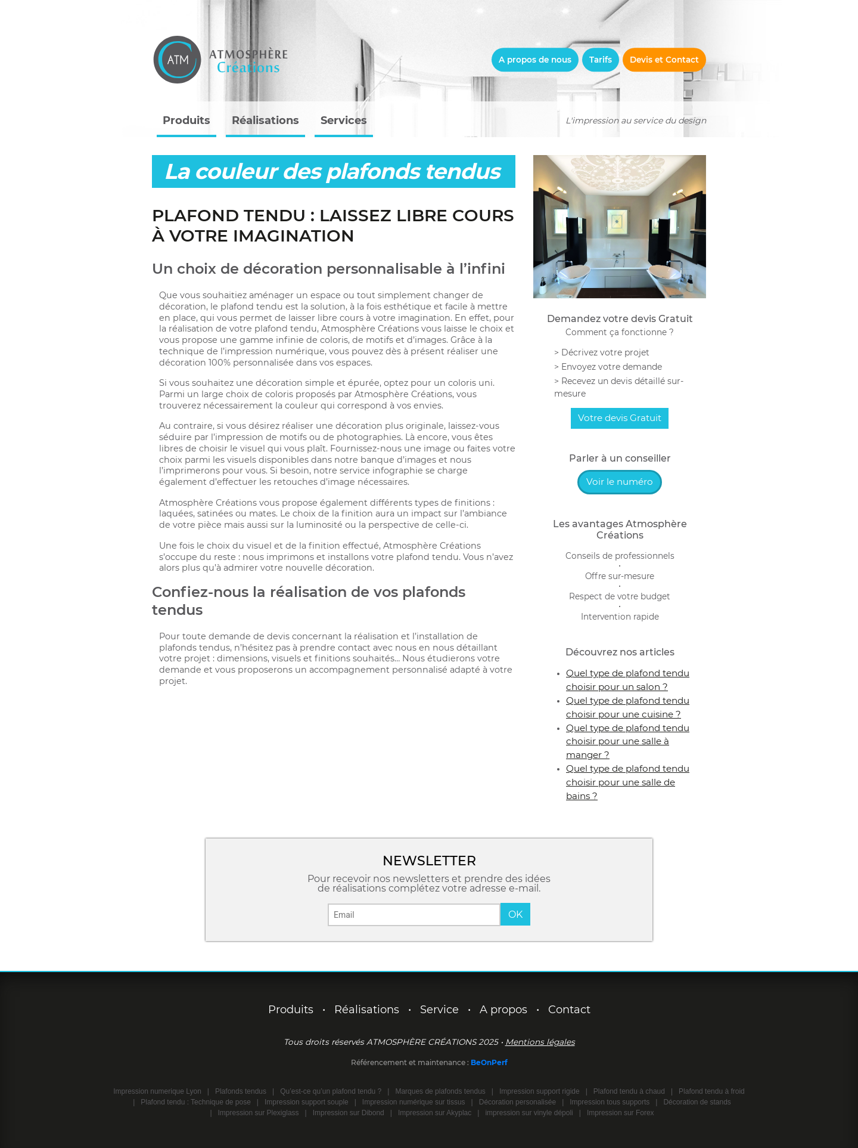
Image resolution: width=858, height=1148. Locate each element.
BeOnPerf (489, 1062)
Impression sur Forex (620, 1113)
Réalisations (265, 120)
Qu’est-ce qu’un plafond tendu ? (330, 1091)
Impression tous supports (609, 1102)
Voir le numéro (619, 481)
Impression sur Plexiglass (258, 1113)
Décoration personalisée (517, 1102)
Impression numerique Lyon (157, 1091)
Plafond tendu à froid (712, 1091)
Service (439, 1009)
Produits (186, 120)
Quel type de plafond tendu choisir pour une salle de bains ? (627, 782)
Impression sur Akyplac (434, 1113)
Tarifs (600, 59)
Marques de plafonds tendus (440, 1091)
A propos (503, 1009)
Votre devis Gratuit (619, 417)
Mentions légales (540, 1042)
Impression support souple (307, 1102)
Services (344, 120)
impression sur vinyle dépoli (529, 1113)
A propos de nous (535, 59)
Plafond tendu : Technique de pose (196, 1102)
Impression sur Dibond (348, 1113)
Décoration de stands (696, 1102)
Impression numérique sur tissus (413, 1102)
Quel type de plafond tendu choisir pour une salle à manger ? (627, 741)
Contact (569, 1009)
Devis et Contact (664, 59)
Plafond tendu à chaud (629, 1091)
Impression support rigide (539, 1091)
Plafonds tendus (240, 1091)
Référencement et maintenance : (411, 1062)
